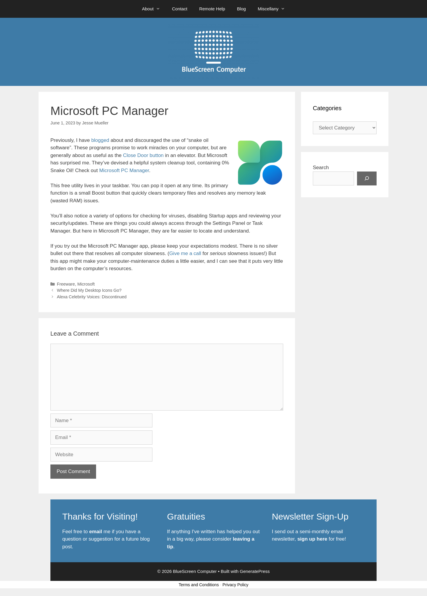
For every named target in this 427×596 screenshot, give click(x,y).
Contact (179, 8)
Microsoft (86, 284)
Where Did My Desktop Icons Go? (89, 290)
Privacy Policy (235, 584)
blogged (100, 140)
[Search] (367, 179)
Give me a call (185, 253)
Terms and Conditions (199, 584)
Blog (241, 8)
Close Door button (143, 155)
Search (321, 167)
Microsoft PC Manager (124, 170)
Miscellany (274, 9)
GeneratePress (255, 571)
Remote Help (212, 8)
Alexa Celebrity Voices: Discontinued (92, 296)
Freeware (66, 284)
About (154, 9)
